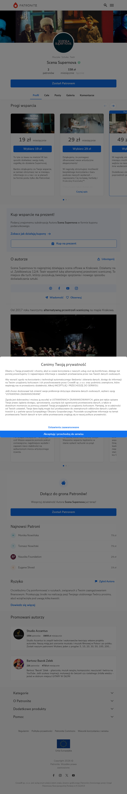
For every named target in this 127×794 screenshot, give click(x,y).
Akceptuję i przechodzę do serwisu (64, 434)
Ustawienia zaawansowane (63, 427)
